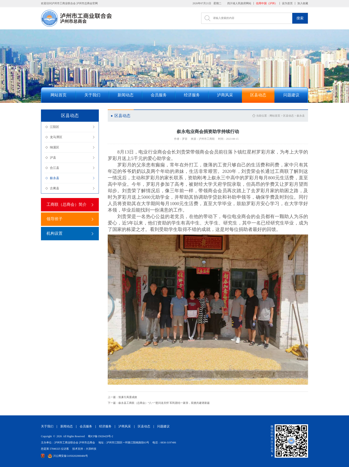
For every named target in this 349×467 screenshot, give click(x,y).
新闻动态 (66, 426)
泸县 (53, 157)
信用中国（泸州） (266, 3)
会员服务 (86, 426)
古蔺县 (54, 188)
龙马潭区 (56, 137)
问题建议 (163, 426)
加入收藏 (302, 3)
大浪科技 (91, 448)
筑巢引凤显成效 (122, 397)
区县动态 (288, 115)
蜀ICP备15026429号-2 (100, 436)
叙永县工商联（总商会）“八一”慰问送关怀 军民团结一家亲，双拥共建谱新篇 (159, 402)
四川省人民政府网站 (239, 3)
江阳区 (54, 127)
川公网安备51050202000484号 (68, 456)
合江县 (54, 168)
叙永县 (54, 178)
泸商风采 (124, 426)
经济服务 (105, 426)
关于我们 (47, 426)
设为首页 (287, 3)
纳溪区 (54, 147)
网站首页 (275, 115)
